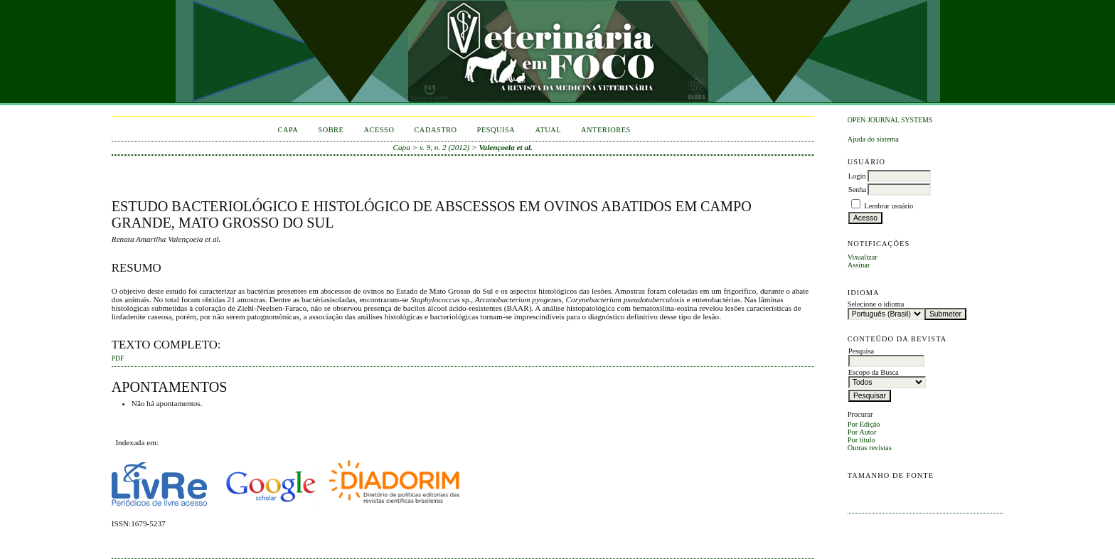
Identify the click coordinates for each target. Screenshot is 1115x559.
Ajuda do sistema (873, 139)
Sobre (330, 130)
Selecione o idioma (876, 304)
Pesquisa (496, 130)
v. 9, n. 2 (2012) (444, 147)
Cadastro (435, 130)
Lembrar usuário (888, 206)
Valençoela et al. (506, 147)
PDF (118, 358)
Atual (548, 130)
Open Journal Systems (890, 120)
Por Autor (862, 432)
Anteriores (606, 130)
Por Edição (864, 424)
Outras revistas (870, 448)
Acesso (378, 130)
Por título (861, 440)
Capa (288, 130)
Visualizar (862, 257)
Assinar (859, 265)
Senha (857, 189)
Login (857, 176)
